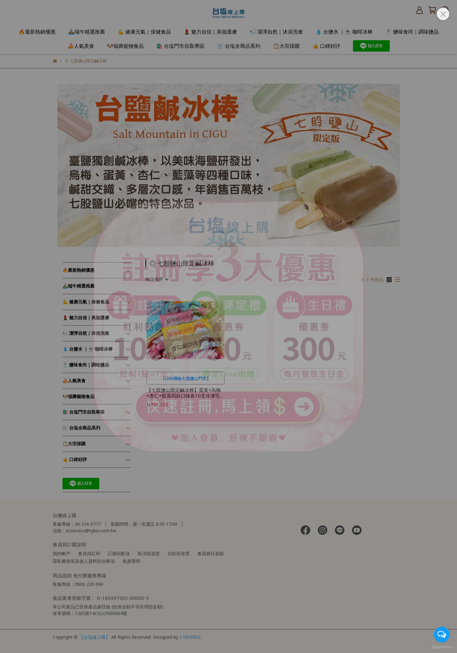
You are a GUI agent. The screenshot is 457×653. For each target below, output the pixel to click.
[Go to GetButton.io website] (442, 647)
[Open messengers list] (442, 635)
